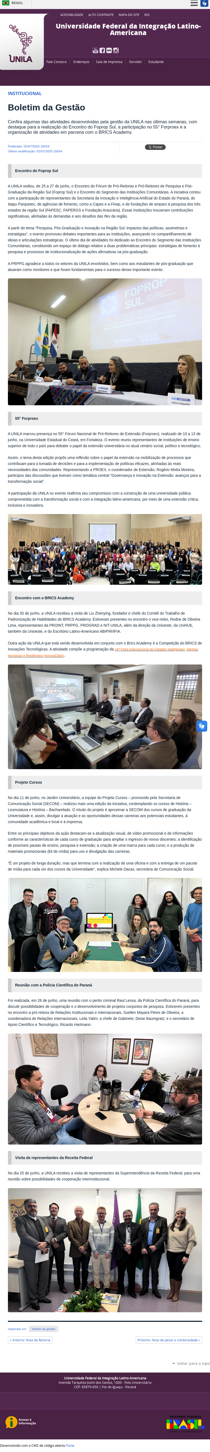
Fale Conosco (56, 61)
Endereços (81, 61)
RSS (147, 15)
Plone (70, 1445)
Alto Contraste (101, 15)
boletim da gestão (43, 1329)
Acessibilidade (71, 15)
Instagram (116, 50)
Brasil (17, 3)
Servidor (135, 61)
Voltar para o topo (193, 1363)
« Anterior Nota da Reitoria (30, 1340)
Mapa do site (129, 15)
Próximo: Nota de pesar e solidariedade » (169, 1340)
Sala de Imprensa (109, 61)
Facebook (102, 50)
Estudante (156, 61)
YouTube (95, 50)
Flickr (109, 50)
